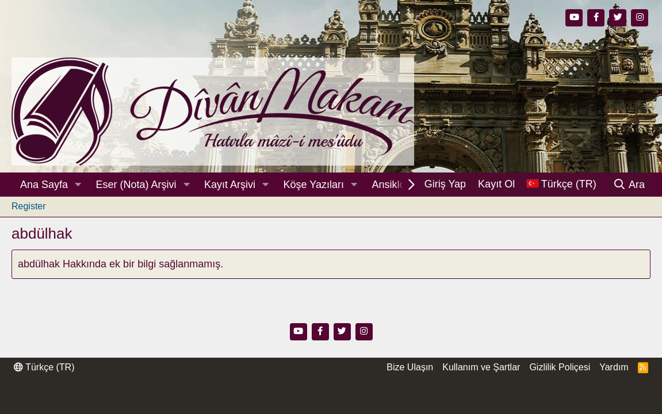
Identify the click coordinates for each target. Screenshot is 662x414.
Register (29, 206)
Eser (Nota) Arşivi (136, 184)
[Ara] (628, 184)
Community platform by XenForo (331, 391)
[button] (78, 185)
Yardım (613, 367)
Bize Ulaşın (410, 367)
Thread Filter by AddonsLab (331, 402)
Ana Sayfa (44, 184)
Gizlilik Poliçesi (559, 367)
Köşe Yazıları (314, 184)
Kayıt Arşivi (229, 184)
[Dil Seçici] (561, 184)
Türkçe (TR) (44, 367)
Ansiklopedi (398, 184)
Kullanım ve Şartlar (481, 367)
